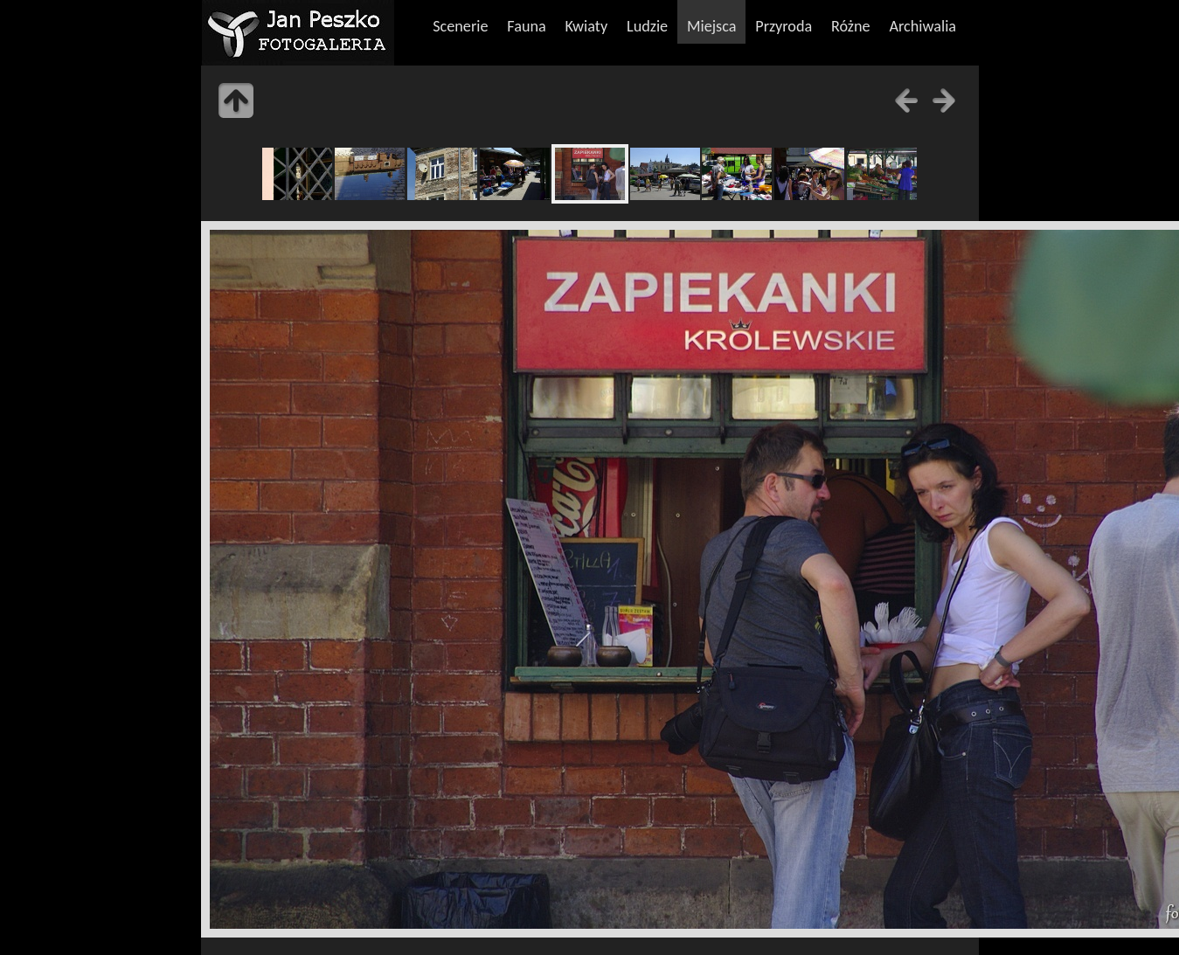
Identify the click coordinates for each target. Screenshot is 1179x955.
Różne (850, 26)
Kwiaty (586, 26)
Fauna (526, 26)
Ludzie (647, 26)
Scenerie (460, 26)
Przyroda (783, 26)
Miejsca (712, 26)
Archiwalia (922, 26)
